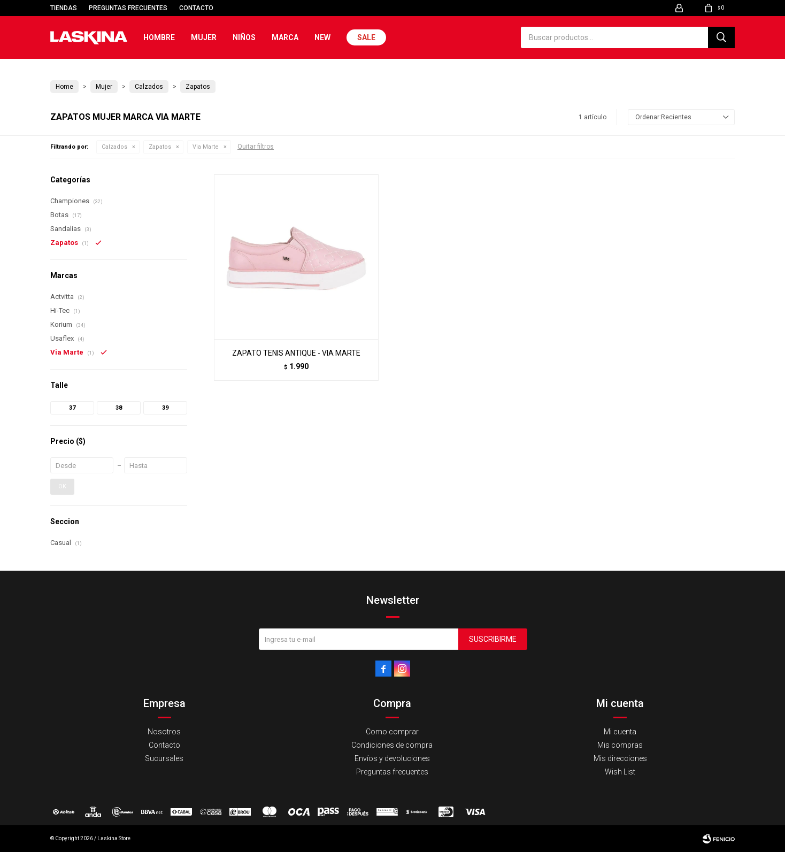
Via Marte (206, 146)
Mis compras (620, 745)
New (322, 37)
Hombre (159, 37)
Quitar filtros (255, 146)
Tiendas (63, 8)
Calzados (114, 146)
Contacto (196, 8)
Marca (285, 37)
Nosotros (164, 731)
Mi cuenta (620, 731)
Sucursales (164, 758)
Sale (366, 37)
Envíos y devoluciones (392, 758)
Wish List (620, 771)
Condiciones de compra (392, 745)
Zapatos (160, 146)
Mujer (204, 37)
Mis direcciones (620, 758)
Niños (244, 37)
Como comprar (392, 731)
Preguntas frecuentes (128, 8)
